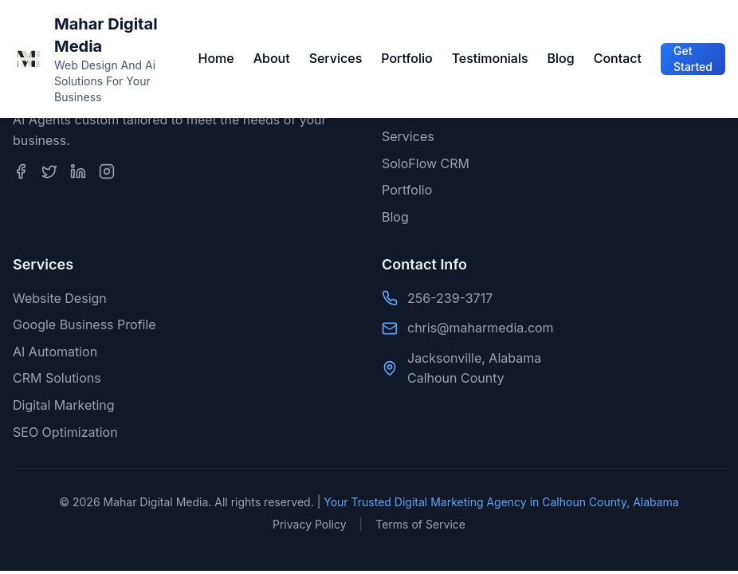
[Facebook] (21, 171)
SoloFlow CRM (425, 163)
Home (216, 58)
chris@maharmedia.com (480, 328)
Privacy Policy (310, 524)
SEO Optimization (65, 432)
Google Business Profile (84, 324)
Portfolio (406, 58)
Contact (618, 58)
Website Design (60, 298)
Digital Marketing (64, 405)
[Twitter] (49, 171)
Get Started (692, 58)
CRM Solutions (57, 378)
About (271, 58)
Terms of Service (420, 524)
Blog (561, 58)
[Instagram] (107, 171)
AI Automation (55, 352)
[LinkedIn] (78, 171)
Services (336, 58)
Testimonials (490, 58)
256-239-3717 (450, 298)
